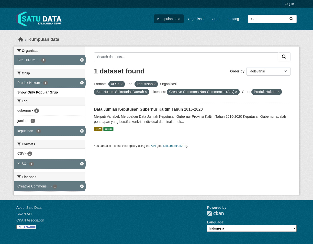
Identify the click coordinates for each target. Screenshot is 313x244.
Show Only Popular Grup (37, 92)
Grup (215, 19)
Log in (289, 4)
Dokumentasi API (174, 146)
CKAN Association (30, 220)
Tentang (233, 19)
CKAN (215, 213)
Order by (237, 71)
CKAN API (24, 214)
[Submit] (291, 19)
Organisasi (196, 19)
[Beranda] (20, 39)
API (153, 146)
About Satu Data (29, 207)
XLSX (108, 129)
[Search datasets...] (272, 19)
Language (215, 222)
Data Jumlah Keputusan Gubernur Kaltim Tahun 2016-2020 (148, 109)
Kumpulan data (168, 19)
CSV (98, 129)
